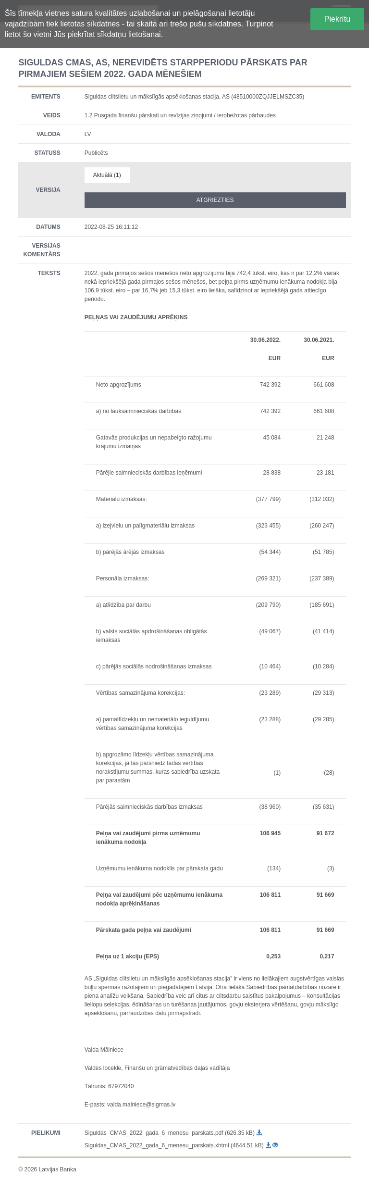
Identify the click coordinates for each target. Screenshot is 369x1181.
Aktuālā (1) (107, 175)
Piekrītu (337, 19)
